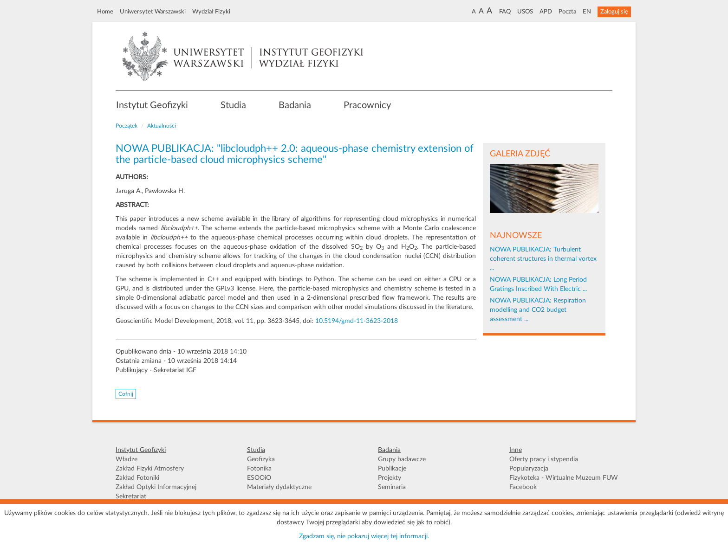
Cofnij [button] (125, 394)
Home (105, 11)
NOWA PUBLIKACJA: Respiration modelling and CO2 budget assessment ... (538, 309)
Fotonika (259, 468)
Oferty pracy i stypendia (543, 459)
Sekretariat (131, 496)
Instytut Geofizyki (152, 105)
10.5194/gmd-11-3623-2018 (356, 321)
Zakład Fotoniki (137, 478)
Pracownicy (367, 105)
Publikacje (392, 468)
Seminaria (392, 487)
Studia (233, 105)
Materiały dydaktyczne (279, 487)
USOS (525, 11)
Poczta (567, 11)
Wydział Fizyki (211, 11)
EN (587, 11)
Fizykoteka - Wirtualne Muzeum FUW (563, 478)
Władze (126, 459)
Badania (295, 105)
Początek (126, 126)
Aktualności (161, 126)
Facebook (523, 487)
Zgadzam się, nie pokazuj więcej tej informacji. (364, 536)
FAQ (505, 11)
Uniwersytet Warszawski (153, 11)
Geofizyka (261, 459)
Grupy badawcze (402, 459)
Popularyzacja (528, 468)
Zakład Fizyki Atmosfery (150, 468)
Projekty (389, 478)
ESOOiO (259, 478)
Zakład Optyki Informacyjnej (156, 487)
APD (546, 11)
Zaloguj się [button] (614, 11)
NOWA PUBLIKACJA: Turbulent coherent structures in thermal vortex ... (543, 258)
